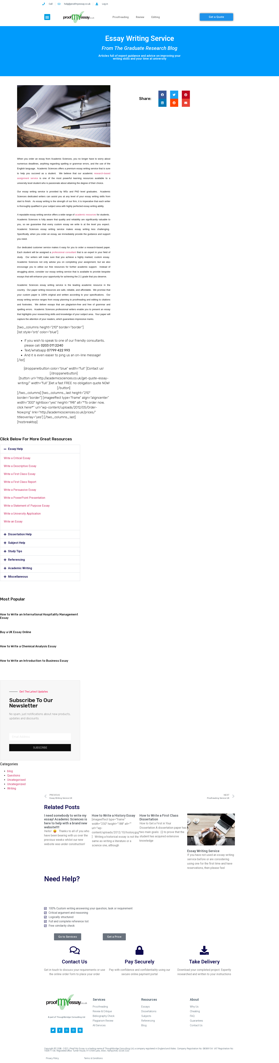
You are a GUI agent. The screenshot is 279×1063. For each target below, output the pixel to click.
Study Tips (15, 551)
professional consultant (64, 252)
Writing (11, 788)
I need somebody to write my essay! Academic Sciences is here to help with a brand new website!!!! (65, 821)
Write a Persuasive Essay (20, 490)
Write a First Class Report (20, 482)
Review (140, 17)
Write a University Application (22, 513)
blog (10, 771)
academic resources (85, 214)
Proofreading (120, 17)
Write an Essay (13, 521)
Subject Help (16, 542)
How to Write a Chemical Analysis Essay (28, 646)
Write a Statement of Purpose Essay (27, 505)
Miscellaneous (18, 576)
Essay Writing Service (203, 851)
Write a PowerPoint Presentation (24, 497)
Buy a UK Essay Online (15, 632)
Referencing (16, 559)
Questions (13, 775)
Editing (155, 17)
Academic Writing (20, 568)
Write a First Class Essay (19, 474)
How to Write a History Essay (113, 815)
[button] (47, 17)
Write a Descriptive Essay (20, 466)
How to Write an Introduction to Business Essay (34, 660)
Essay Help (15, 449)
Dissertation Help (20, 534)
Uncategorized (16, 784)
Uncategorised (16, 779)
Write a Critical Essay (17, 458)
